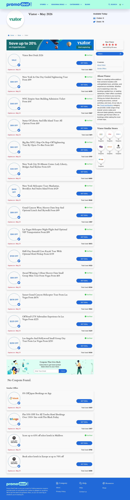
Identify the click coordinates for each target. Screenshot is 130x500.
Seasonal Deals (57, 4)
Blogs (87, 4)
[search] (113, 4)
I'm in (63, 371)
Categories (74, 4)
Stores (43, 4)
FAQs (81, 488)
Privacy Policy (61, 491)
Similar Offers (102, 69)
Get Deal (84, 63)
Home (11, 35)
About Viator (101, 65)
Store (19, 35)
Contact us (83, 491)
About (58, 487)
